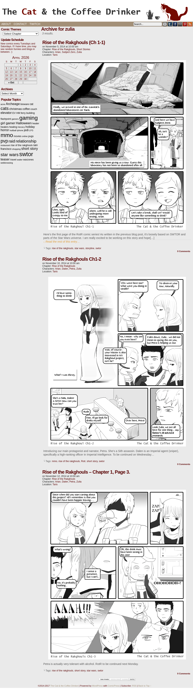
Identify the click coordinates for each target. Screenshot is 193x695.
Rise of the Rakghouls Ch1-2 (71, 259)
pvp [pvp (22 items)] (4, 141)
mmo (54, 461)
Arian (58, 52)
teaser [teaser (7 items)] (5, 159)
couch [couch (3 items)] (34, 109)
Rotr (83, 461)
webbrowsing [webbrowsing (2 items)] (7, 163)
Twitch (35, 24)
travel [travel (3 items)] (13, 159)
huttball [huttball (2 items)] (13, 130)
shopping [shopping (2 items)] (16, 149)
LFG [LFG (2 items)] (31, 130)
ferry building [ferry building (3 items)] (28, 113)
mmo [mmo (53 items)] (7, 135)
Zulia (79, 52)
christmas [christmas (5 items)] (15, 108)
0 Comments (183, 251)
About (6, 24)
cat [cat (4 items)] (31, 104)
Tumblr (170, 24)
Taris (55, 54)
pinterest (185, 24)
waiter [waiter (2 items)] (19, 159)
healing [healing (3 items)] (13, 127)
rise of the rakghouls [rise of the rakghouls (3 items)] (21, 145)
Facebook (175, 24)
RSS (189, 24)
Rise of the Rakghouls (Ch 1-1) (73, 42)
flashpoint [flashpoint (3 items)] (6, 119)
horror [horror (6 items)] (5, 130)
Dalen (65, 268)
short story (92, 461)
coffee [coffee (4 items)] (26, 109)
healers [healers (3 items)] (5, 127)
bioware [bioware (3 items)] (24, 104)
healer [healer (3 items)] (35, 123)
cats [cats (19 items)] (5, 108)
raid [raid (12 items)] (12, 141)
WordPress (97, 686)
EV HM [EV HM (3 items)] (16, 113)
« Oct (11, 82)
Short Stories (83, 49)
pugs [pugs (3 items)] (31, 136)
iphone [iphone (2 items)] (20, 130)
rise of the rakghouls (62, 248)
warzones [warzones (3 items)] (28, 159)
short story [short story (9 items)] (29, 149)
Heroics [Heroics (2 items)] (21, 127)
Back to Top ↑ (144, 686)
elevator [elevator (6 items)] (6, 112)
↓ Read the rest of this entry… (61, 241)
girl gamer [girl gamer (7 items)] (8, 123)
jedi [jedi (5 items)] (26, 130)
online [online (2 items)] (25, 136)
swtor (98, 248)
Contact (20, 24)
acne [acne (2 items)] (3, 104)
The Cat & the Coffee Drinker (96, 12)
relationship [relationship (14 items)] (26, 141)
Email (180, 24)
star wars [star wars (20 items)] (10, 154)
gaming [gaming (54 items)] (28, 118)
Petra (72, 268)
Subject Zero (68, 52)
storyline (89, 248)
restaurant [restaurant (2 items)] (5, 145)
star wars (79, 248)
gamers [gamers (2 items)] (15, 119)
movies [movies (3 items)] (17, 136)
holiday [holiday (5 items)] (30, 126)
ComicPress (113, 686)
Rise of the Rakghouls (63, 49)
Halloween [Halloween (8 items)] (24, 123)
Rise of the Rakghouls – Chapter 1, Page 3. (86, 472)
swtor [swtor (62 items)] (26, 154)
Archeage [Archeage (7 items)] (13, 104)
